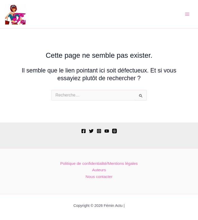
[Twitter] (91, 131)
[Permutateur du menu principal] (187, 14)
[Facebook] (83, 131)
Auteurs (99, 170)
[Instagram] (99, 131)
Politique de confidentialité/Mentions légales (99, 163)
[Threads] (114, 131)
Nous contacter (99, 176)
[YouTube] (106, 131)
